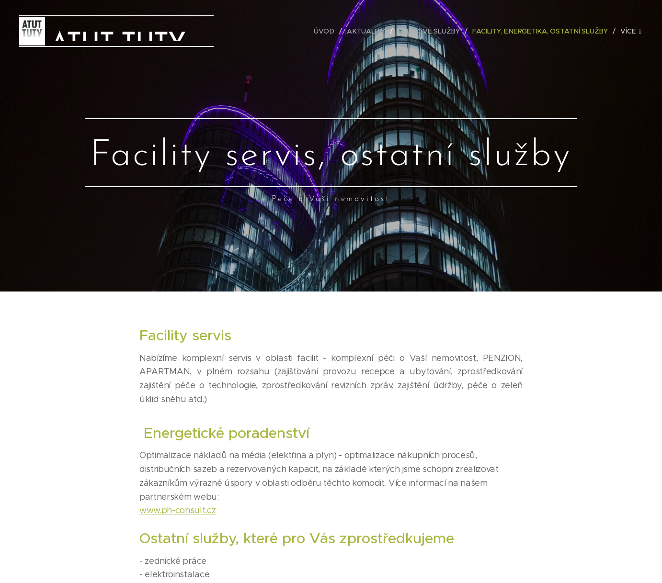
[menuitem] (325, 31)
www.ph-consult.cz (177, 510)
